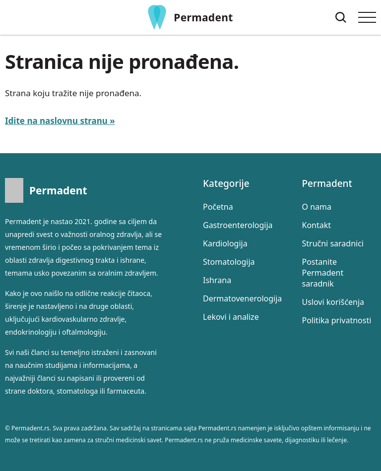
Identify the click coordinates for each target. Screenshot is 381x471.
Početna (218, 206)
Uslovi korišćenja (333, 301)
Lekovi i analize (231, 316)
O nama (316, 206)
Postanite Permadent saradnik (323, 272)
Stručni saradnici (333, 243)
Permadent (203, 17)
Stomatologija (229, 261)
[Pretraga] (340, 17)
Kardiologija (225, 243)
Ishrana (217, 280)
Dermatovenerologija (242, 298)
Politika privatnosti (337, 320)
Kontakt (316, 225)
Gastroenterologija (238, 225)
